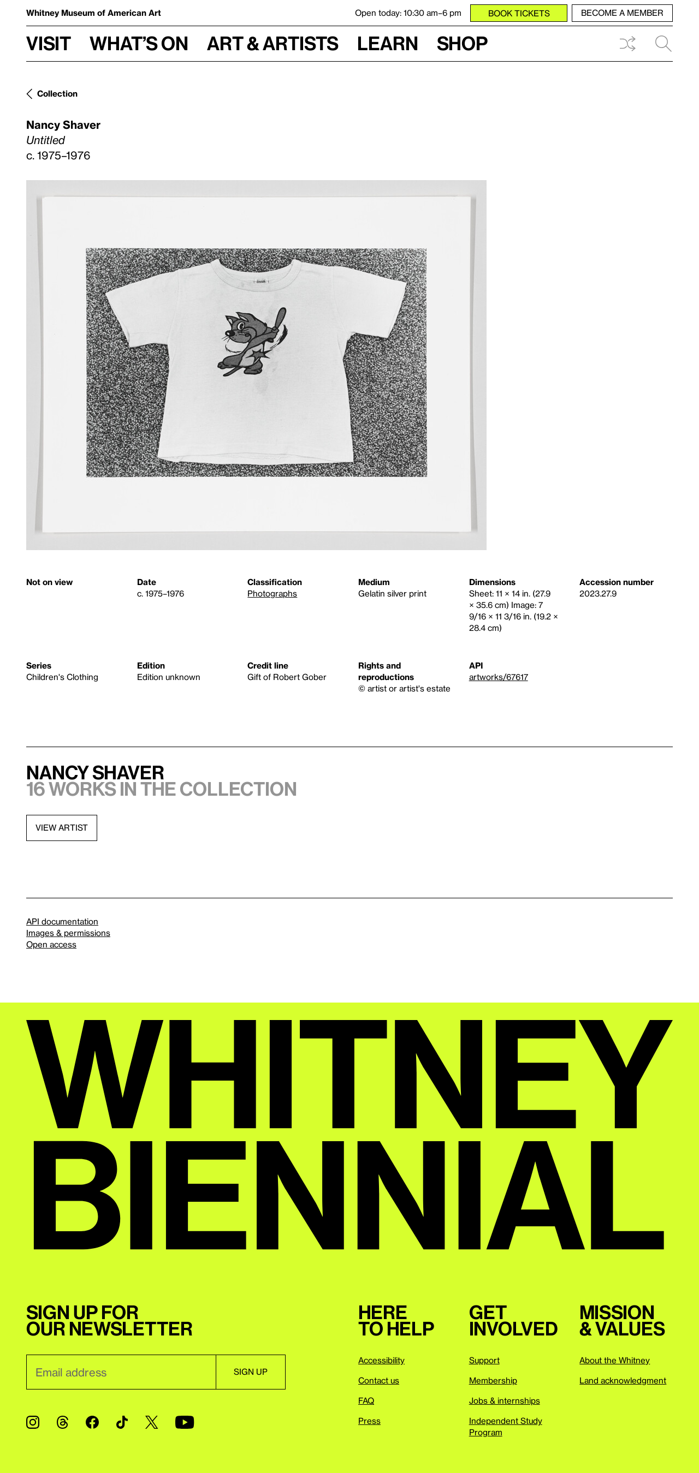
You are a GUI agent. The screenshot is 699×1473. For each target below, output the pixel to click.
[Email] (121, 1372)
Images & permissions (68, 933)
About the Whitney (614, 1360)
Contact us (378, 1380)
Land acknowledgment (622, 1380)
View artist (61, 827)
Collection (57, 93)
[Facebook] (92, 1422)
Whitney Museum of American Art (93, 12)
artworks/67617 (498, 677)
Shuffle (627, 43)
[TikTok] (122, 1422)
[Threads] (62, 1422)
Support (484, 1360)
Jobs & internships (504, 1400)
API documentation (62, 921)
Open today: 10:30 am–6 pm (408, 12)
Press (369, 1421)
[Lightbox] (256, 365)
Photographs (272, 593)
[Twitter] (152, 1422)
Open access (51, 944)
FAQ (366, 1400)
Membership (493, 1380)
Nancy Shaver (63, 124)
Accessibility (381, 1360)
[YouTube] (185, 1422)
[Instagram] (32, 1422)
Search (663, 43)
